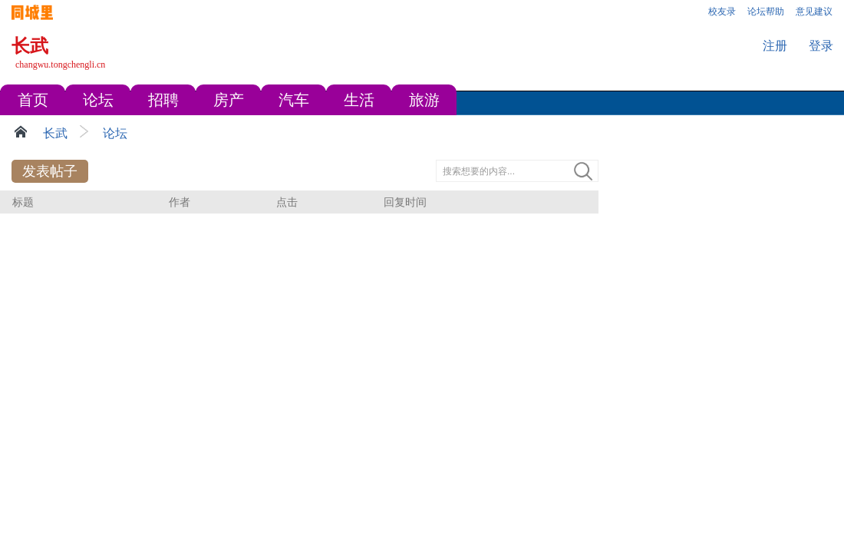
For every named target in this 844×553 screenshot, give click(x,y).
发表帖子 (49, 171)
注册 (775, 45)
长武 (55, 133)
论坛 (115, 133)
